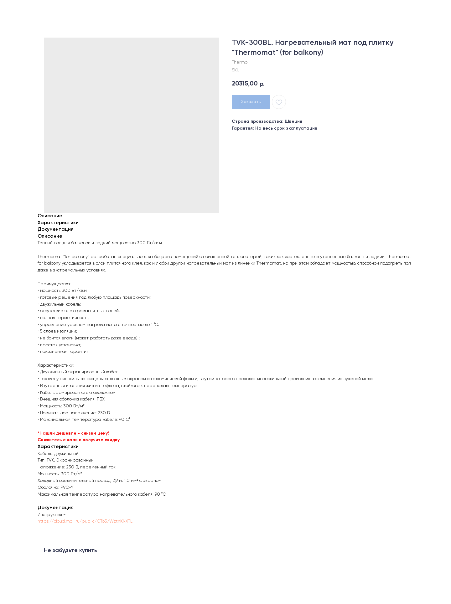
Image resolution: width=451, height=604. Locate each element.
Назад (18, 9)
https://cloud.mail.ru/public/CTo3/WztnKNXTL (85, 521)
